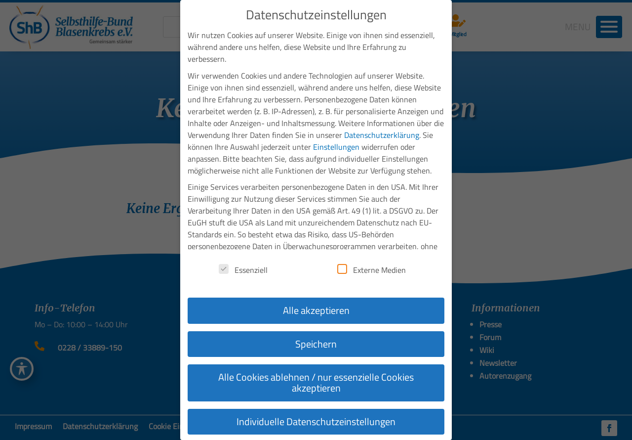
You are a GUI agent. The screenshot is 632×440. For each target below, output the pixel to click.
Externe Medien (371, 267)
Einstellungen (336, 144)
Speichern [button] (316, 341)
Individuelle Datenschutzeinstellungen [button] (316, 419)
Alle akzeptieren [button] (316, 307)
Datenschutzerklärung (381, 132)
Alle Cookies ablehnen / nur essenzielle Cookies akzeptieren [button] (316, 380)
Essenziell (243, 267)
